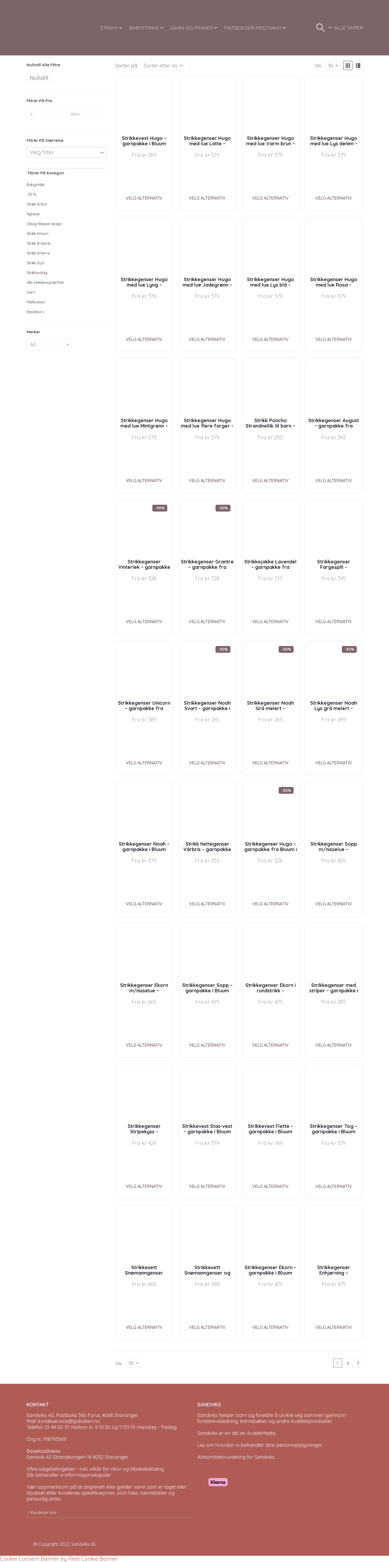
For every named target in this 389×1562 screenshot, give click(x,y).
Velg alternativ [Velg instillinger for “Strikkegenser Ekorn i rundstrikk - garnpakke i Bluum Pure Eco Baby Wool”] (270, 1045)
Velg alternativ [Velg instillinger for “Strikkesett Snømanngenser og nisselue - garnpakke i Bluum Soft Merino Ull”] (207, 1327)
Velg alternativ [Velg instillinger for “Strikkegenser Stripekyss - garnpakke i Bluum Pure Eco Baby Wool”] (144, 1186)
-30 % (32, 194)
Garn (31, 292)
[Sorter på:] (163, 65)
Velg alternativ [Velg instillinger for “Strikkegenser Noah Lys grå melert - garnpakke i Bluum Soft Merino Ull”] (333, 763)
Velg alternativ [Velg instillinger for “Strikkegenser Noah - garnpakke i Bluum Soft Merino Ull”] (144, 904)
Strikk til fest (37, 204)
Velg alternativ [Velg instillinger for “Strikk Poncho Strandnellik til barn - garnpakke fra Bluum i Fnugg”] (270, 480)
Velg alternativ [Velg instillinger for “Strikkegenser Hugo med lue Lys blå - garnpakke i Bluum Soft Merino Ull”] (270, 339)
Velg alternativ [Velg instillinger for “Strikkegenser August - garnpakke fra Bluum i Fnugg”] (333, 480)
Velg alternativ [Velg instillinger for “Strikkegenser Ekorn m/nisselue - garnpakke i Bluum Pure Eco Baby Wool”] (144, 1045)
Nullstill (39, 77)
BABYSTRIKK (144, 28)
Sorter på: (126, 65)
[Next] (358, 1363)
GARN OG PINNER (192, 28)
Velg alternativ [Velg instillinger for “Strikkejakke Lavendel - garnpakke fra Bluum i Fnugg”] (270, 621)
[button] (320, 28)
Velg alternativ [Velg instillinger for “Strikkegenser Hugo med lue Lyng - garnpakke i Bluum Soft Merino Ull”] (144, 339)
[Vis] (332, 65)
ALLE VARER (348, 27)
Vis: (318, 65)
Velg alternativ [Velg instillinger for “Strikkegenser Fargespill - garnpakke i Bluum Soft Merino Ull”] (333, 621)
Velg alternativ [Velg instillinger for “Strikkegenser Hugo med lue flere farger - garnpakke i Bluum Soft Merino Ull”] (207, 480)
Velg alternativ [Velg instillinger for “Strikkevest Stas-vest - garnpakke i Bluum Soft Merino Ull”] (207, 1186)
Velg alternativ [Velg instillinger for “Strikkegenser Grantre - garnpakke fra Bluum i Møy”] (207, 621)
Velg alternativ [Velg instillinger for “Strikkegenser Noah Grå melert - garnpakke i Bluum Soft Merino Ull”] (270, 763)
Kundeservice (44, 1512)
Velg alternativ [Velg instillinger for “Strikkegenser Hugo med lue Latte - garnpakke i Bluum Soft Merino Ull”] (207, 198)
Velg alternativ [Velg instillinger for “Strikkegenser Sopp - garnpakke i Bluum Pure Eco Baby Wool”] (207, 1045)
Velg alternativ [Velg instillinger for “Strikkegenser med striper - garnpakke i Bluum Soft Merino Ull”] (333, 1045)
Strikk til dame (39, 243)
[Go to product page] (144, 104)
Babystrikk (36, 184)
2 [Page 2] (348, 1363)
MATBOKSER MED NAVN (252, 28)
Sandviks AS (83, 1544)
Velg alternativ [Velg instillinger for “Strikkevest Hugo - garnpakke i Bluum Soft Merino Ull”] (144, 198)
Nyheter (33, 214)
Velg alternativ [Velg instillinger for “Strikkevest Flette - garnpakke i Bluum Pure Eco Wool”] (270, 1186)
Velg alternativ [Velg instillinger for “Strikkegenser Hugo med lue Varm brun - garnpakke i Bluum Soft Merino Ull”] (270, 198)
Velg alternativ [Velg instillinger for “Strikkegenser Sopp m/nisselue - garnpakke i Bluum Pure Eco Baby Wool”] (333, 904)
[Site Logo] (47, 27)
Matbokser (36, 302)
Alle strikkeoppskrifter (45, 282)
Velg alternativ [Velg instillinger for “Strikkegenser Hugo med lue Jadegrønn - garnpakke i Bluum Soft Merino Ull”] (207, 339)
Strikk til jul (35, 262)
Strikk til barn (38, 233)
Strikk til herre (38, 253)
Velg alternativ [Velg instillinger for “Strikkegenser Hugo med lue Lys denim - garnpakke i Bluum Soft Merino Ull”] (333, 198)
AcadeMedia (261, 1433)
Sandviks (207, 1415)
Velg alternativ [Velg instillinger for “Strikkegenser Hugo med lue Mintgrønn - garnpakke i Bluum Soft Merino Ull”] (144, 480)
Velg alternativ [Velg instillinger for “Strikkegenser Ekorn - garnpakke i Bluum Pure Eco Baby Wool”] (270, 1327)
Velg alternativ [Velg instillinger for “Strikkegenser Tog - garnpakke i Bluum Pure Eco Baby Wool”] (333, 1186)
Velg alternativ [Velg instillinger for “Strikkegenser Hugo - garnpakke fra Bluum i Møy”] (270, 904)
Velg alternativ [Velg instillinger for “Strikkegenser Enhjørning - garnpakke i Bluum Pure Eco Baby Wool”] (333, 1327)
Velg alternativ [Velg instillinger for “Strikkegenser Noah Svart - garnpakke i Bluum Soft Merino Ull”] (207, 763)
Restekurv (35, 311)
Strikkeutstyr (37, 272)
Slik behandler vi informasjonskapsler (69, 1475)
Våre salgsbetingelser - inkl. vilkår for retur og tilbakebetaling (95, 1469)
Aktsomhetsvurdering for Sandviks (236, 1457)
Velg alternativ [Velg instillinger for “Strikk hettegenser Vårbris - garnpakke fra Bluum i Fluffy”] (207, 904)
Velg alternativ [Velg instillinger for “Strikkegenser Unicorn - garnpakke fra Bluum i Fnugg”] (144, 763)
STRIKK (109, 28)
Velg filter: (42, 152)
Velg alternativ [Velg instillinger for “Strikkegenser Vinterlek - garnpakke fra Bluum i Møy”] (144, 621)
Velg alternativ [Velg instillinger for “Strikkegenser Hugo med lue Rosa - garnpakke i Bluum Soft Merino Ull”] (333, 339)
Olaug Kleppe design (44, 223)
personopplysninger (299, 1445)
